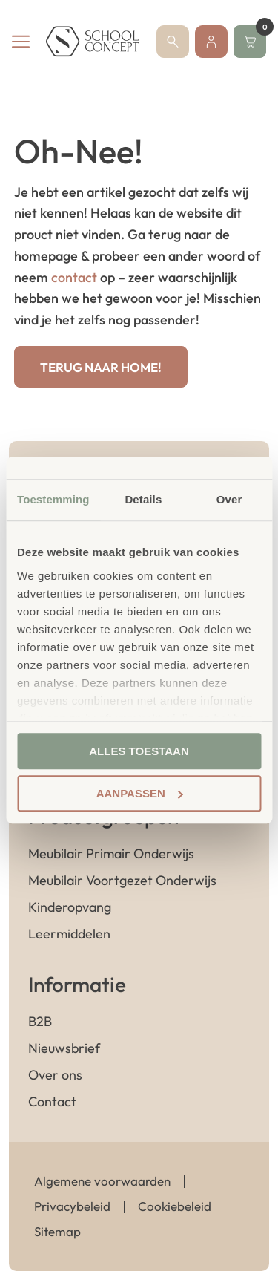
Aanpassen (139, 793)
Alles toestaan (138, 751)
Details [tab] (143, 499)
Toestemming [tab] (53, 499)
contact (74, 277)
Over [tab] (229, 499)
